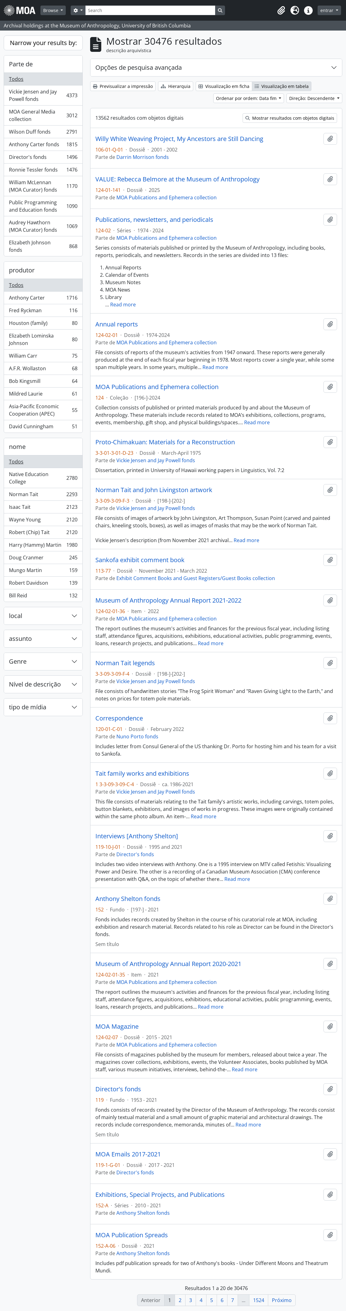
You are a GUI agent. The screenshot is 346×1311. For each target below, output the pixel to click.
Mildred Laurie (43, 395)
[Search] (150, 10)
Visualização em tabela (282, 86)
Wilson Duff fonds (43, 133)
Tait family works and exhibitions (142, 773)
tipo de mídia (27, 707)
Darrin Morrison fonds (142, 157)
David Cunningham (43, 428)
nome (17, 446)
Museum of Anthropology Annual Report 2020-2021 (168, 964)
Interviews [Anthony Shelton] (136, 836)
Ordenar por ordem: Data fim (247, 98)
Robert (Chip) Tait (43, 534)
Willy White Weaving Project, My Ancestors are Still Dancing (179, 139)
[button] (281, 10)
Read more (123, 304)
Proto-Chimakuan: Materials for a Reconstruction (165, 442)
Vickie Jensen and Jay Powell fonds (43, 95)
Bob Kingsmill (43, 382)
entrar (327, 10)
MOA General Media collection (43, 115)
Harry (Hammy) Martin (43, 546)
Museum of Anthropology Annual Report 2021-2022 (168, 600)
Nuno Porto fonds (137, 736)
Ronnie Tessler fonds (43, 171)
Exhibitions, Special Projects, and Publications (160, 1194)
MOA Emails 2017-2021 (128, 1154)
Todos (16, 79)
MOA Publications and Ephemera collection (166, 197)
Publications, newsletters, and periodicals (154, 219)
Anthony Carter (43, 299)
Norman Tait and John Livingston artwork (153, 490)
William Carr (43, 357)
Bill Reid (43, 597)
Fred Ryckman (43, 312)
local (15, 616)
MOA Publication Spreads (131, 1235)
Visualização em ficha (223, 86)
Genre (18, 661)
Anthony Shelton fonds (127, 898)
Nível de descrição (35, 684)
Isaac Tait (43, 508)
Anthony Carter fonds (43, 146)
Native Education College (43, 478)
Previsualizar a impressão (123, 86)
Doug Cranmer (43, 559)
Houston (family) (43, 324)
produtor (22, 270)
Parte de (21, 64)
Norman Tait (43, 496)
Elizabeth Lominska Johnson (43, 339)
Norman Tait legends (125, 663)
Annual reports (116, 324)
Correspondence (119, 718)
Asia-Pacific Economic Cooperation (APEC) (43, 410)
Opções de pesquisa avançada (138, 67)
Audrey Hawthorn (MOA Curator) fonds (43, 226)
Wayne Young (43, 521)
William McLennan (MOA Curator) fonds (43, 186)
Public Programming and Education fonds (43, 206)
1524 (258, 1300)
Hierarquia (175, 86)
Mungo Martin (43, 571)
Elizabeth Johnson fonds (43, 246)
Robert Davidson (43, 584)
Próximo (282, 1300)
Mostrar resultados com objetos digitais (289, 118)
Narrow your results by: (43, 43)
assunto (20, 638)
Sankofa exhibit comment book (140, 560)
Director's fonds (43, 158)
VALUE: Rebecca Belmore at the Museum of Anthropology (177, 179)
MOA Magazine (117, 1026)
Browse (51, 10)
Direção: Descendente (312, 98)
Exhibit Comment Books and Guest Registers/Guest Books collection (195, 578)
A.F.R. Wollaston (43, 370)
